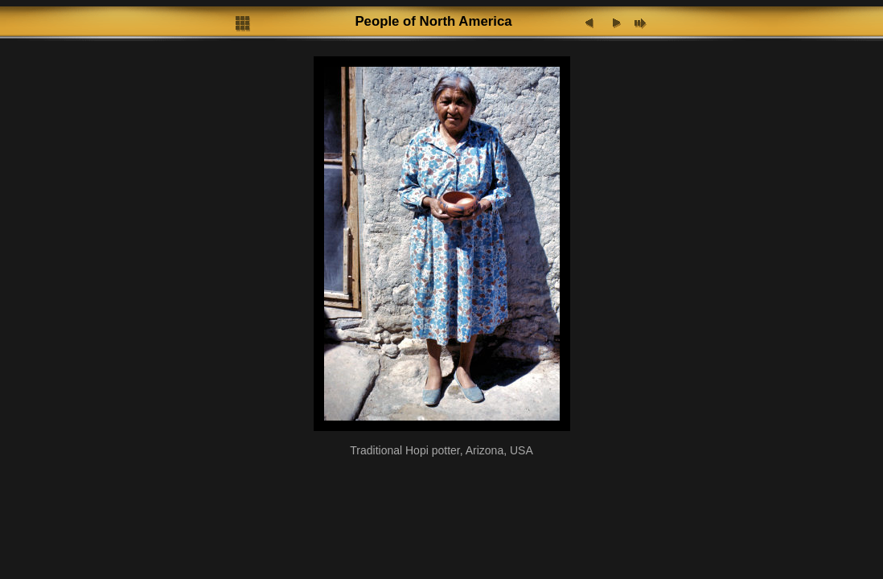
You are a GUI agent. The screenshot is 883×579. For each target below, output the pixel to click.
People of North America (433, 21)
